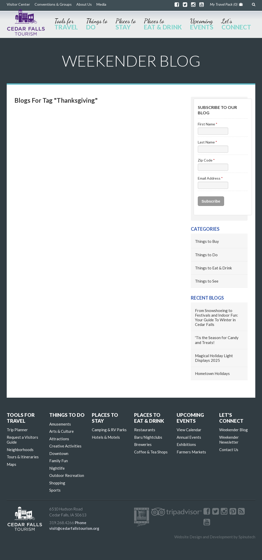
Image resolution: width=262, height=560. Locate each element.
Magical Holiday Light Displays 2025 (214, 358)
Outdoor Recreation (66, 475)
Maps (11, 464)
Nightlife (57, 468)
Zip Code (206, 160)
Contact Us (228, 449)
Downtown (58, 453)
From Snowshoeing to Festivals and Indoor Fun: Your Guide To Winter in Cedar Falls (216, 317)
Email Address (210, 178)
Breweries (143, 444)
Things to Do (206, 254)
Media (101, 4)
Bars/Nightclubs (148, 437)
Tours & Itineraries (23, 456)
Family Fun (58, 460)
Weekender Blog (233, 429)
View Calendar (189, 429)
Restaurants (144, 429)
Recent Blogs (207, 298)
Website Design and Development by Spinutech (214, 536)
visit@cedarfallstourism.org (74, 528)
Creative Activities (65, 446)
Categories (205, 229)
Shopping (57, 483)
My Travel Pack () (226, 4)
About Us (84, 4)
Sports (55, 490)
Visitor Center (18, 4)
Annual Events (189, 437)
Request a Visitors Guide (22, 440)
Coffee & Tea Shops (151, 452)
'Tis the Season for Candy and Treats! (217, 340)
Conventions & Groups (53, 4)
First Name (207, 124)
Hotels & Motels (106, 437)
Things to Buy (207, 241)
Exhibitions (186, 444)
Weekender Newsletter (229, 440)
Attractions (59, 438)
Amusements (60, 424)
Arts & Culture (61, 431)
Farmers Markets (191, 452)
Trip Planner (17, 429)
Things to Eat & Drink (213, 268)
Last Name (207, 142)
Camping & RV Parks (109, 429)
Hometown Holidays (212, 373)
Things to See (206, 281)
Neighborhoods (20, 449)
